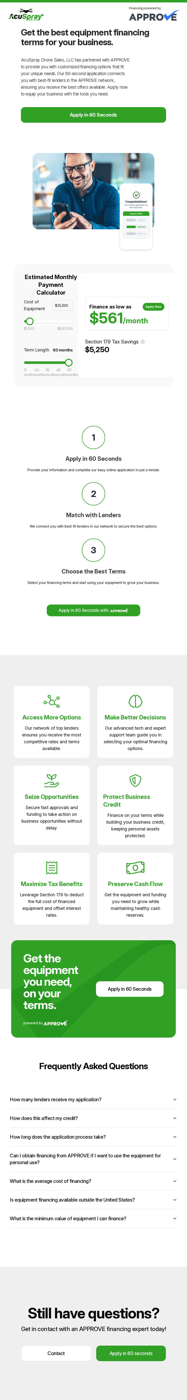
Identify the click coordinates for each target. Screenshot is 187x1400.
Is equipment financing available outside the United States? (93, 1200)
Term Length (36, 349)
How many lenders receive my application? (93, 1099)
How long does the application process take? (93, 1137)
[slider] (30, 321)
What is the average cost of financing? (93, 1181)
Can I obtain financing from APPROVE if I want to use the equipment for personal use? (93, 1159)
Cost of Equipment (34, 305)
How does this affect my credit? (93, 1118)
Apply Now (153, 306)
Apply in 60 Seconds (93, 115)
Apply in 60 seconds (131, 1353)
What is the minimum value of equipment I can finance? (93, 1218)
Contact (56, 1353)
